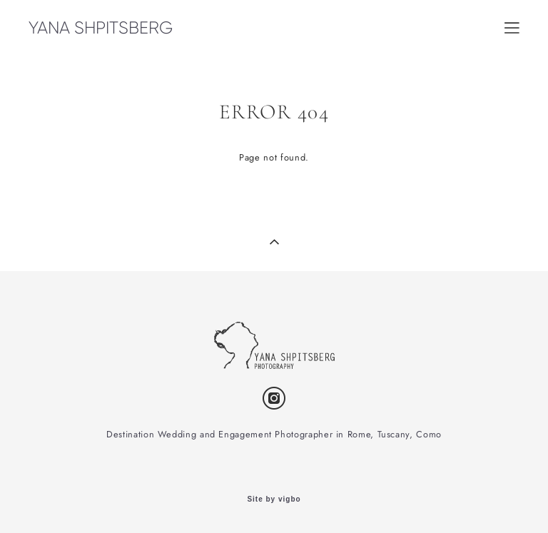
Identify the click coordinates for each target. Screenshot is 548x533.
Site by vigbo (273, 499)
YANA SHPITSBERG (101, 27)
